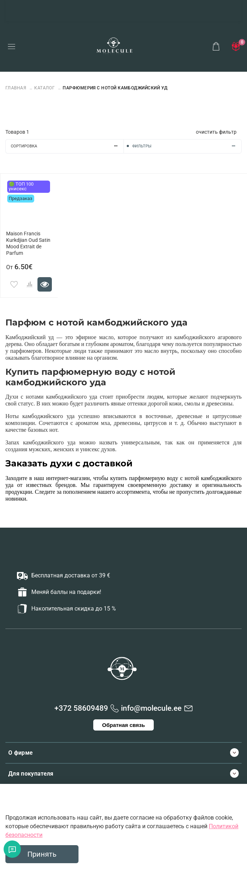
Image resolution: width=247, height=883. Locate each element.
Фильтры (186, 146)
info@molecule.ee (151, 708)
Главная (16, 87)
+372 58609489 (81, 708)
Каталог (44, 87)
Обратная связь (123, 725)
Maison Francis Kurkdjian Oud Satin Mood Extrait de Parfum (28, 243)
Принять (42, 854)
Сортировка (67, 146)
